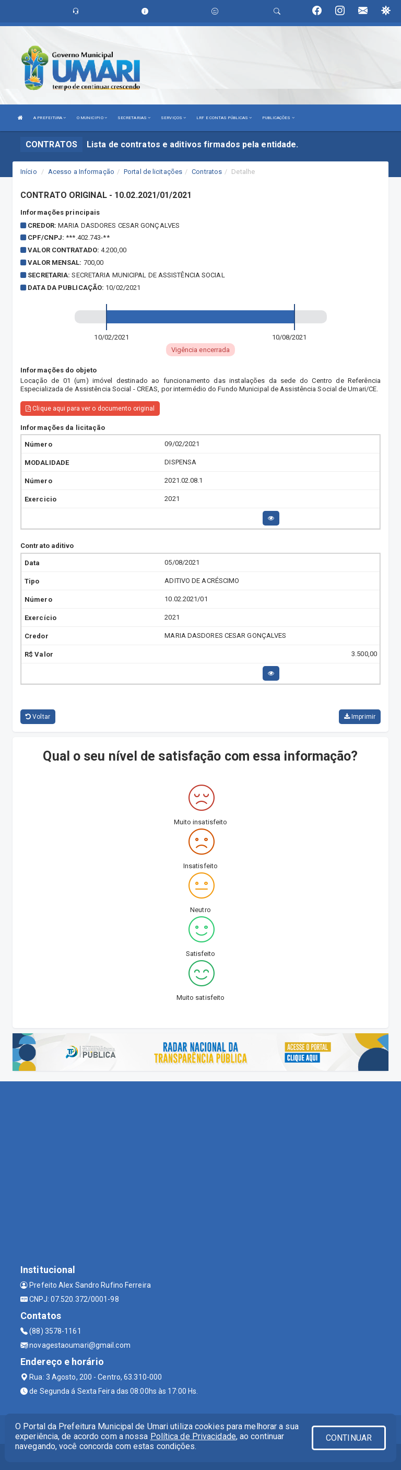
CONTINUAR (349, 1438)
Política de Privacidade (193, 1436)
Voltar (38, 716)
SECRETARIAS (133, 117)
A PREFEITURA (49, 117)
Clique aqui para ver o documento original (90, 408)
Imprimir (359, 716)
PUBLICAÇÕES (278, 117)
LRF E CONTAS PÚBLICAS (224, 117)
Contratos (207, 172)
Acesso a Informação (81, 172)
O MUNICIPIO (92, 117)
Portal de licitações (153, 172)
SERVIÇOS (173, 117)
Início (28, 172)
